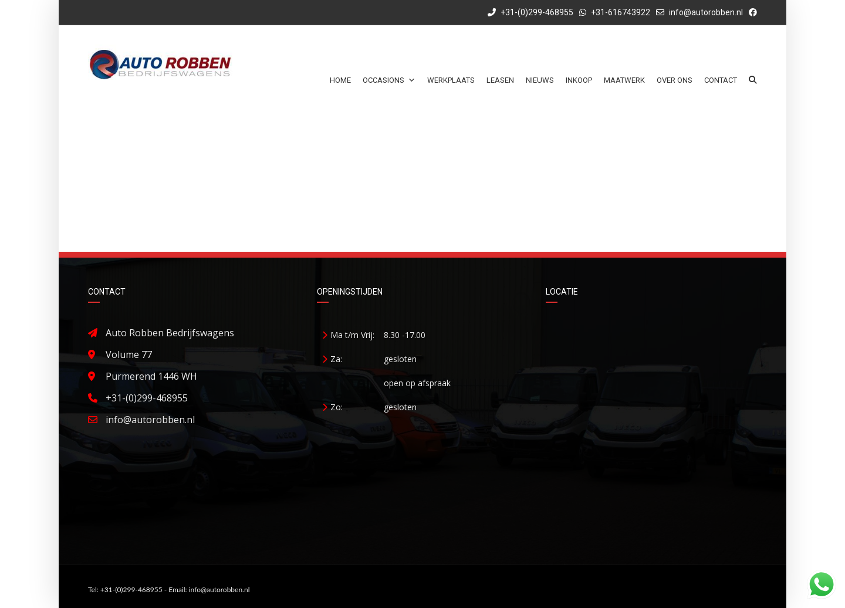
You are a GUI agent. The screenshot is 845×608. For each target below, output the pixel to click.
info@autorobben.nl (706, 12)
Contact (720, 80)
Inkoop (579, 80)
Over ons (674, 80)
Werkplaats (451, 80)
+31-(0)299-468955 (530, 12)
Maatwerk (624, 80)
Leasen (500, 80)
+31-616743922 (620, 12)
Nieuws (540, 80)
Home (340, 80)
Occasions (389, 80)
